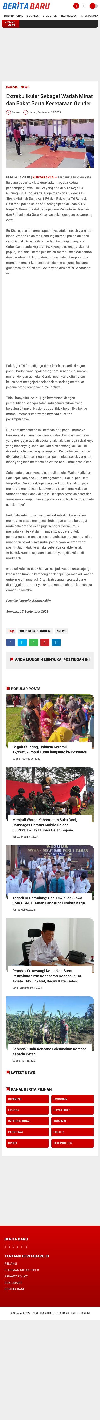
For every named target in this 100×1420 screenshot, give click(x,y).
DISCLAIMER (13, 1282)
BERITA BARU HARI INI (36, 631)
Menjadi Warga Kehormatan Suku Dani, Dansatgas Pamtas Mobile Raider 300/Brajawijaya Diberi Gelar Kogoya (44, 824)
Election (13, 1109)
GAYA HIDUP (61, 1109)
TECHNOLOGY (63, 1142)
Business (33, 15)
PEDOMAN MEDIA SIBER (22, 1269)
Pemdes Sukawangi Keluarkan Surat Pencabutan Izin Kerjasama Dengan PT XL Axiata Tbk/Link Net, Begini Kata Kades (47, 975)
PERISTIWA (15, 1131)
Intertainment (90, 15)
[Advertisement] (50, 54)
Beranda (12, 87)
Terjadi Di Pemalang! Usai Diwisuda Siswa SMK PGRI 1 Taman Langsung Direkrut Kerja (48, 899)
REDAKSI (11, 1263)
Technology (68, 15)
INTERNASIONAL (19, 1120)
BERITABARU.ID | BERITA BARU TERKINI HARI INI (61, 1312)
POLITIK (58, 1131)
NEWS (25, 87)
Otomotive (50, 15)
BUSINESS (14, 1098)
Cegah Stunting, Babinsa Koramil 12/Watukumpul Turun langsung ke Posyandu (49, 748)
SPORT (13, 1142)
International (13, 15)
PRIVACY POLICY (16, 1276)
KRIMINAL (60, 1120)
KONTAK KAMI (15, 1288)
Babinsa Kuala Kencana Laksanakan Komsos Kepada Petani (49, 1050)
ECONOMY (60, 1098)
